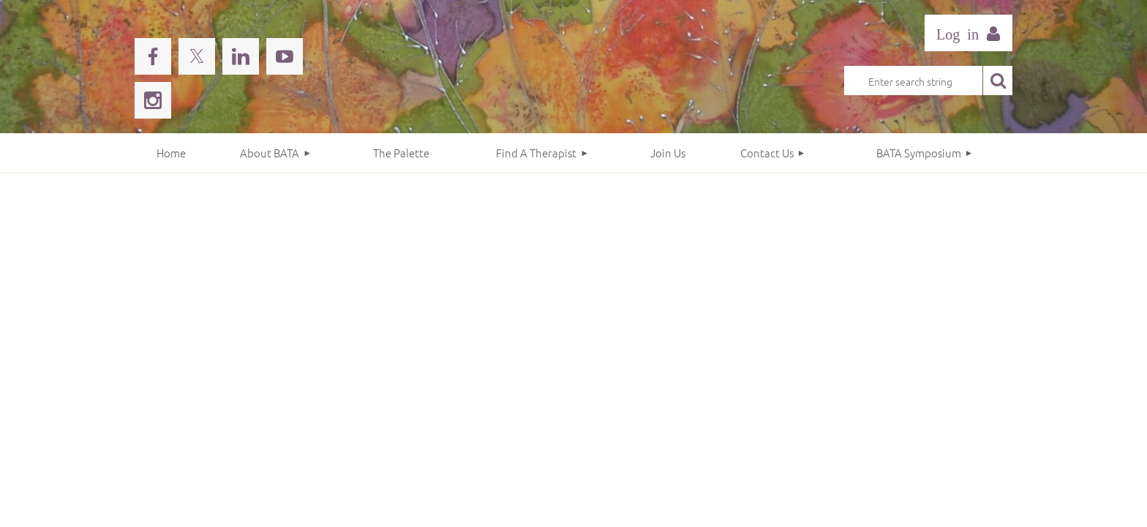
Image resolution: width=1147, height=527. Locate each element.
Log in (968, 33)
